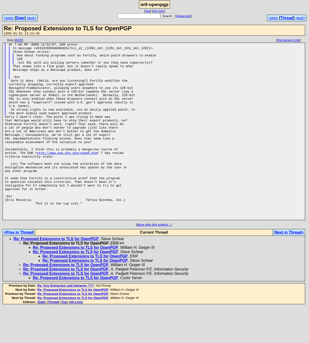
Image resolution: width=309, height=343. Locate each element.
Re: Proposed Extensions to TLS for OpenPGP (56, 275)
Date (20, 18)
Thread (286, 18)
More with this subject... (154, 261)
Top (147, 11)
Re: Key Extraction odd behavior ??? (65, 321)
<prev (9, 18)
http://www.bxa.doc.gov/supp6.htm (67, 176)
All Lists (158, 11)
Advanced (183, 16)
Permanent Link (288, 41)
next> (31, 18)
